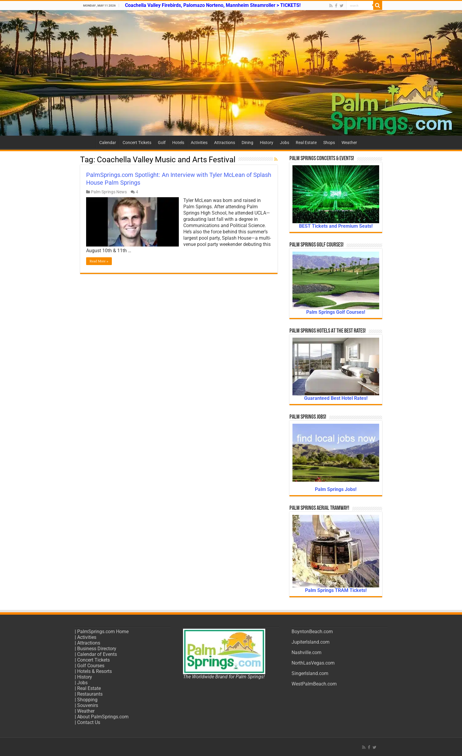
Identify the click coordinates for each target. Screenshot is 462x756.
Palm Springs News (109, 191)
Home (88, 142)
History (266, 142)
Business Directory (96, 648)
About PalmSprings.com (103, 717)
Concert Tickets (137, 142)
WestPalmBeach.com (314, 684)
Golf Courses (90, 665)
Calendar (107, 142)
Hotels (178, 142)
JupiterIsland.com (311, 642)
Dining (247, 142)
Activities (199, 142)
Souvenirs (87, 705)
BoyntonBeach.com (312, 631)
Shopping (87, 700)
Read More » (99, 261)
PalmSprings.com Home (103, 631)
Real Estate (306, 142)
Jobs (284, 142)
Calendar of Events (97, 654)
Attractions (224, 142)
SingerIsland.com (310, 673)
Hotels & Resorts (94, 671)
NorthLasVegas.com (313, 663)
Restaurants (90, 694)
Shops (329, 142)
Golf (162, 142)
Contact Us (88, 722)
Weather (349, 142)
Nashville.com (306, 652)
